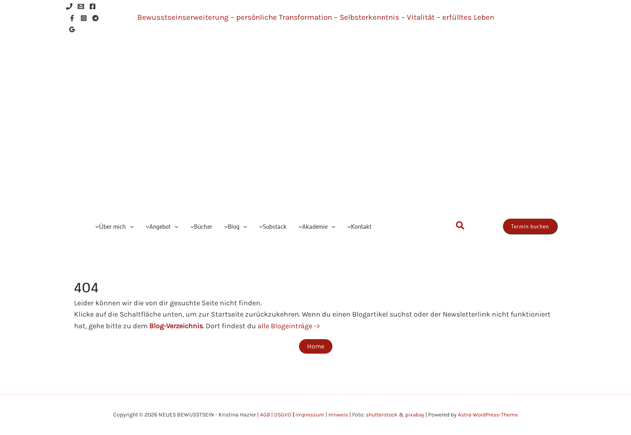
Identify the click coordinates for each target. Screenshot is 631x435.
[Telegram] (95, 18)
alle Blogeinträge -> (289, 325)
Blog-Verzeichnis (176, 325)
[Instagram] (83, 18)
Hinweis (337, 414)
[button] (130, 226)
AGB (263, 414)
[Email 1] (81, 6)
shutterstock (381, 414)
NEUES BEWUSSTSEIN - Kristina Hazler (349, 127)
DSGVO (281, 414)
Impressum (308, 414)
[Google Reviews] (72, 29)
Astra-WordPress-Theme (489, 414)
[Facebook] (92, 6)
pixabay (414, 414)
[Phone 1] (69, 6)
